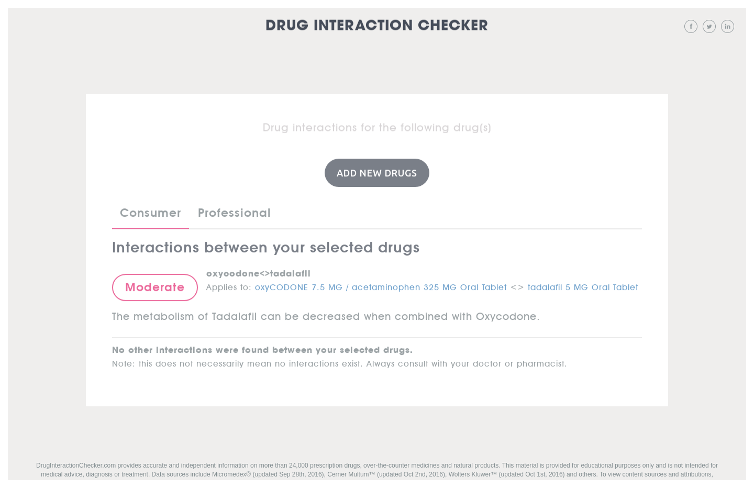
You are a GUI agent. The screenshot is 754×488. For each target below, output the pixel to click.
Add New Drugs (377, 172)
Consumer (150, 212)
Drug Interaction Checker (377, 25)
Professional (234, 212)
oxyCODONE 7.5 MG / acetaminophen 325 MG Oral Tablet (381, 285)
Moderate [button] (155, 286)
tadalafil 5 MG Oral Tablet (583, 285)
